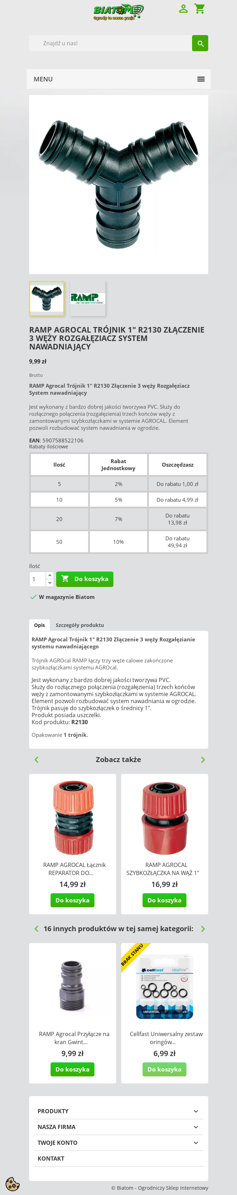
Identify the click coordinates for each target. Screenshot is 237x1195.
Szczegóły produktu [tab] (80, 625)
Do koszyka (84, 578)
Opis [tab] (39, 625)
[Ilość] (37, 579)
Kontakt (51, 1158)
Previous (33, 757)
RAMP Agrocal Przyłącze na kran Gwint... (74, 1038)
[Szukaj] (118, 43)
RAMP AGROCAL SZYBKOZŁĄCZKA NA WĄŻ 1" (162, 869)
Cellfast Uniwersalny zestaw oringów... (166, 1038)
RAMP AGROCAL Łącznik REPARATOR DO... (74, 869)
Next (200, 757)
